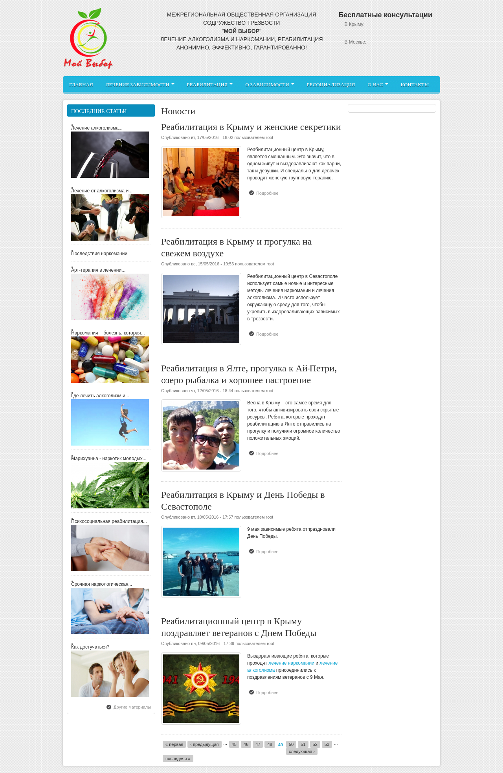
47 (257, 744)
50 (291, 744)
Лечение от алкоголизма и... (101, 191)
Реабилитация (210, 84)
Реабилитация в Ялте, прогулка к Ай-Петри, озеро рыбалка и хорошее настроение (249, 373)
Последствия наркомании (99, 253)
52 (315, 744)
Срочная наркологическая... (101, 584)
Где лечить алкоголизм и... (100, 395)
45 (234, 744)
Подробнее (269, 193)
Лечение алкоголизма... (97, 128)
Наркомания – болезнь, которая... (108, 333)
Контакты (415, 84)
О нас (377, 84)
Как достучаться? (90, 647)
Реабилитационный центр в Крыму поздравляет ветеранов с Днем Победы (238, 625)
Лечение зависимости (140, 84)
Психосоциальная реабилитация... (109, 521)
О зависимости (269, 84)
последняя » (178, 758)
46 (246, 744)
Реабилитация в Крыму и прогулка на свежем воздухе (236, 246)
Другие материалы (132, 707)
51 (303, 744)
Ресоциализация (331, 84)
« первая (174, 744)
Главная (81, 84)
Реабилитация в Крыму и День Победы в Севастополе (243, 499)
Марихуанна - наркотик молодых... (109, 458)
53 (327, 744)
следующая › (302, 751)
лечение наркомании (291, 663)
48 (269, 744)
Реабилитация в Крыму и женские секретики (251, 125)
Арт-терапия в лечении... (98, 270)
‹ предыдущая (204, 744)
